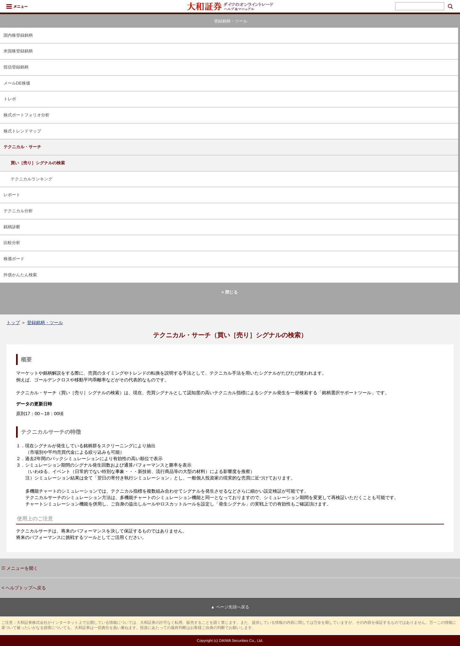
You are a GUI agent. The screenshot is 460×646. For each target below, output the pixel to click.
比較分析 (12, 242)
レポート (12, 194)
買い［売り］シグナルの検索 (38, 162)
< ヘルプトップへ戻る (24, 587)
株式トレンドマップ (22, 131)
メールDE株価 (17, 83)
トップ (13, 322)
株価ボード (14, 258)
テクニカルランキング (31, 179)
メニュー (17, 6)
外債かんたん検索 (20, 274)
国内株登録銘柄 (18, 35)
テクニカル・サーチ (22, 146)
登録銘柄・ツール (45, 322)
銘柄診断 (12, 226)
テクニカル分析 (18, 210)
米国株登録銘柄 (18, 51)
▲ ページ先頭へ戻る (230, 607)
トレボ (10, 98)
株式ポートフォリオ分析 (26, 115)
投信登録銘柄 (16, 67)
